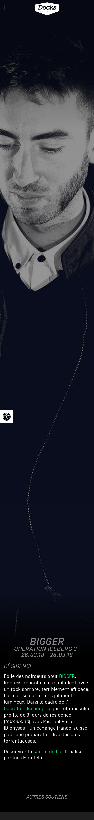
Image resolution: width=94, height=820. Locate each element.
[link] (6, 416)
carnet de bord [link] (49, 751)
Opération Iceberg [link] (23, 708)
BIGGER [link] (67, 676)
